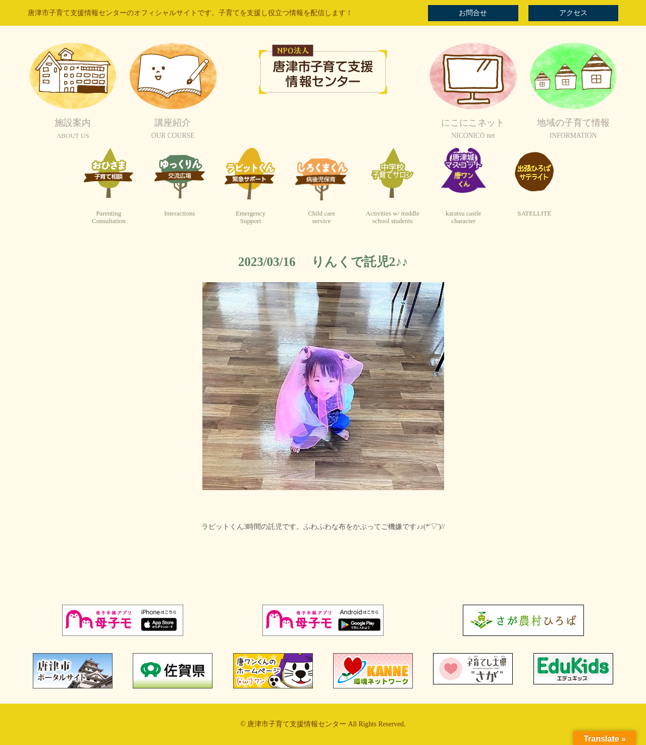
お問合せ (473, 13)
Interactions (179, 213)
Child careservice (321, 217)
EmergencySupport (250, 217)
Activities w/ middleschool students (392, 217)
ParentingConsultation (108, 217)
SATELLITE (534, 213)
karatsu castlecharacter (463, 217)
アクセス (573, 13)
